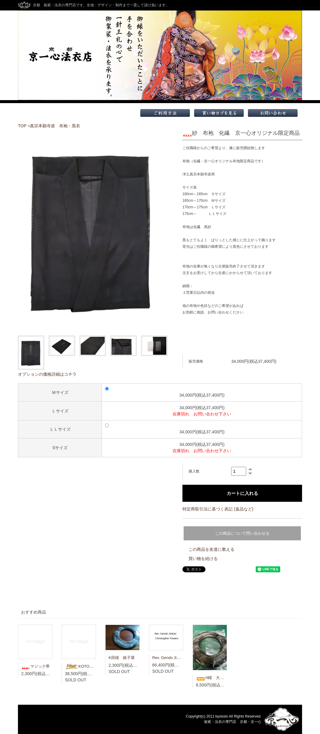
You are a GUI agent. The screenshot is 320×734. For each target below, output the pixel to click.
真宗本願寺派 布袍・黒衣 (55, 125)
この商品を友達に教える (211, 549)
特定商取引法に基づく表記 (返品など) (217, 509)
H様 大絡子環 (213, 677)
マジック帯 (35, 666)
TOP (22, 125)
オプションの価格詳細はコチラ (47, 374)
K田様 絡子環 (122, 657)
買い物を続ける (203, 558)
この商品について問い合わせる (242, 533)
